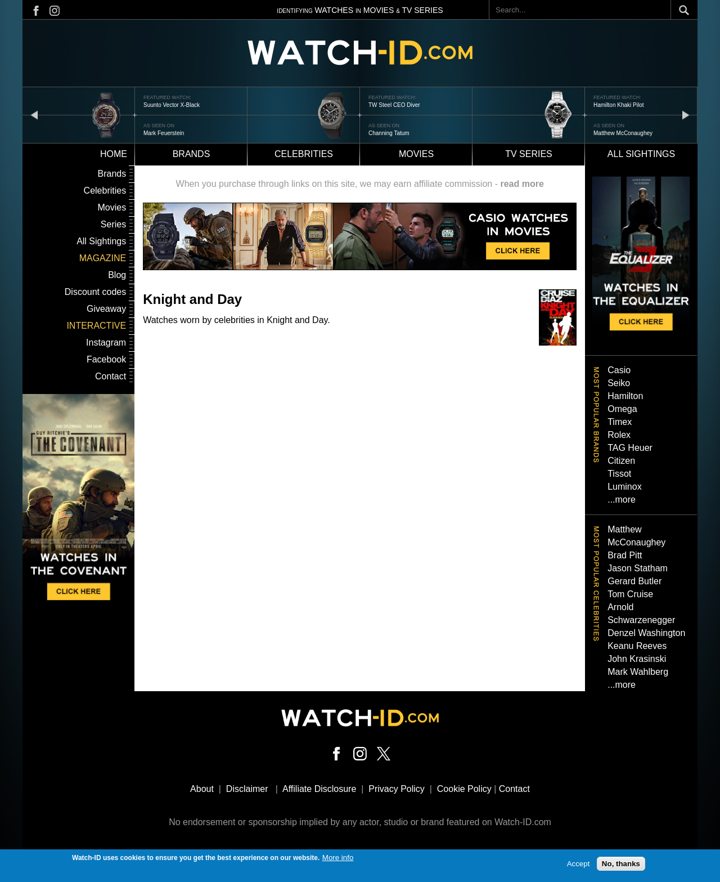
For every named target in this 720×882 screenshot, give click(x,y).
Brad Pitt (625, 555)
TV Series (528, 154)
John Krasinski (637, 659)
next (685, 114)
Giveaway (106, 309)
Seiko (619, 383)
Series (113, 224)
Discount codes (95, 292)
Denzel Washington (646, 633)
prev (34, 114)
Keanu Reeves (637, 646)
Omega (622, 409)
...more (622, 499)
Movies (416, 154)
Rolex (619, 435)
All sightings (641, 154)
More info (338, 860)
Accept (578, 866)
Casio (619, 370)
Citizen (621, 460)
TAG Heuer (630, 448)
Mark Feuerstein (163, 133)
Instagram (106, 342)
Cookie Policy (464, 789)
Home (113, 154)
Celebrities (303, 154)
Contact (110, 376)
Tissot (619, 473)
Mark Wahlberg (638, 672)
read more (521, 184)
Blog (117, 275)
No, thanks (621, 866)
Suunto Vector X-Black (171, 105)
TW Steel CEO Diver (394, 105)
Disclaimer (247, 789)
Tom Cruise (630, 594)
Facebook (106, 359)
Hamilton (625, 396)
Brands (191, 154)
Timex (620, 422)
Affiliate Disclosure (319, 789)
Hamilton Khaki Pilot (618, 105)
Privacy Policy (396, 789)
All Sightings (101, 241)
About (202, 789)
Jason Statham (638, 568)
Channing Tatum (389, 133)
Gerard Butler (635, 581)
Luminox (624, 486)
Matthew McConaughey (622, 133)
